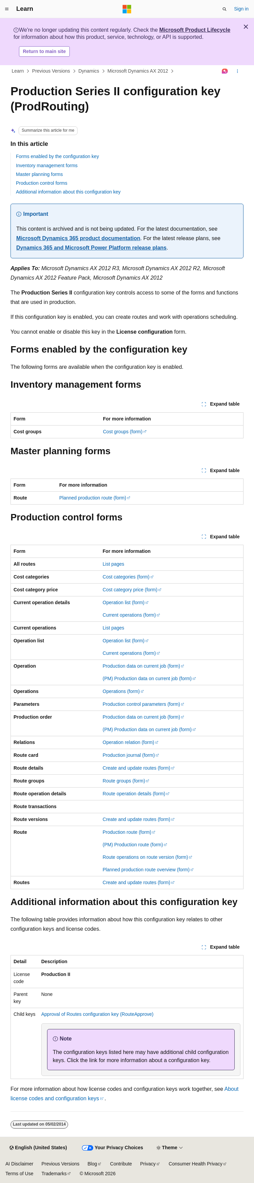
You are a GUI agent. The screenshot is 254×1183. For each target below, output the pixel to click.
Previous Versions (51, 71)
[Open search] (224, 9)
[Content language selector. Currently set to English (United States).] (38, 1147)
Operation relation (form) (128, 742)
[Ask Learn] (225, 71)
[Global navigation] (7, 9)
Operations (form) (121, 691)
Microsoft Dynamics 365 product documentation (78, 238)
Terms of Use (19, 1173)
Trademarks (53, 1173)
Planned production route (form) (92, 497)
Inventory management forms (47, 165)
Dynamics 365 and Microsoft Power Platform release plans (91, 248)
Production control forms (41, 183)
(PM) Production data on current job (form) (147, 678)
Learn (18, 71)
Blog (92, 1163)
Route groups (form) (124, 780)
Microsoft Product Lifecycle (194, 30)
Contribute (121, 1163)
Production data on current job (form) (141, 666)
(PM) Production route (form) (133, 844)
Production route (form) (127, 832)
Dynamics (88, 71)
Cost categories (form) (126, 577)
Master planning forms (39, 174)
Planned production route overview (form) (146, 869)
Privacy (148, 1163)
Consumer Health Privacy (196, 1163)
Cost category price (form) (130, 589)
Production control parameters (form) (141, 704)
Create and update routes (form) (136, 768)
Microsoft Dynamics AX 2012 (137, 71)
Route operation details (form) (134, 793)
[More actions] (238, 71)
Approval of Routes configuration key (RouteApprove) (97, 1014)
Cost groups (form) (123, 431)
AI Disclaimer (19, 1163)
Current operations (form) (129, 615)
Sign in (241, 8)
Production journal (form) (129, 755)
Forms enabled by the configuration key (57, 156)
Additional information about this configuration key (68, 192)
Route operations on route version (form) (145, 857)
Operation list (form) (124, 602)
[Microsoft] (127, 9)
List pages (113, 564)
